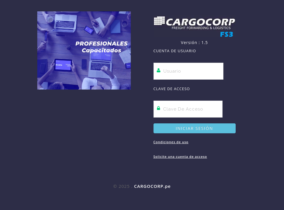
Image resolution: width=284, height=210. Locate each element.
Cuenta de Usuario (175, 50)
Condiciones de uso (171, 142)
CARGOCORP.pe (152, 186)
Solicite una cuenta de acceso (180, 156)
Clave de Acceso (172, 88)
